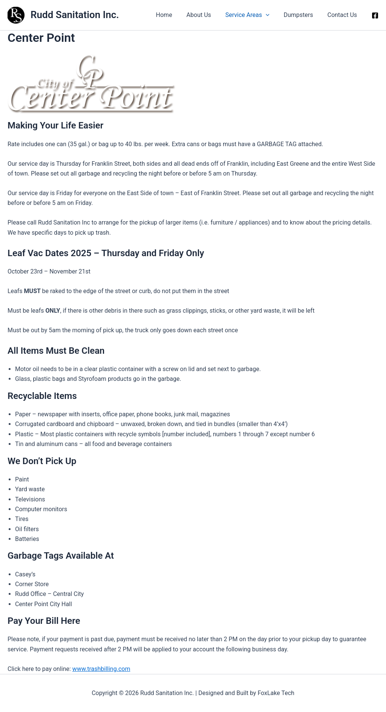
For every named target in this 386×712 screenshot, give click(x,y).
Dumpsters (301, 14)
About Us (207, 14)
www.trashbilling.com (101, 668)
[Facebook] (375, 15)
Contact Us (343, 14)
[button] (271, 15)
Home (174, 14)
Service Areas (253, 15)
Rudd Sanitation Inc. (75, 14)
